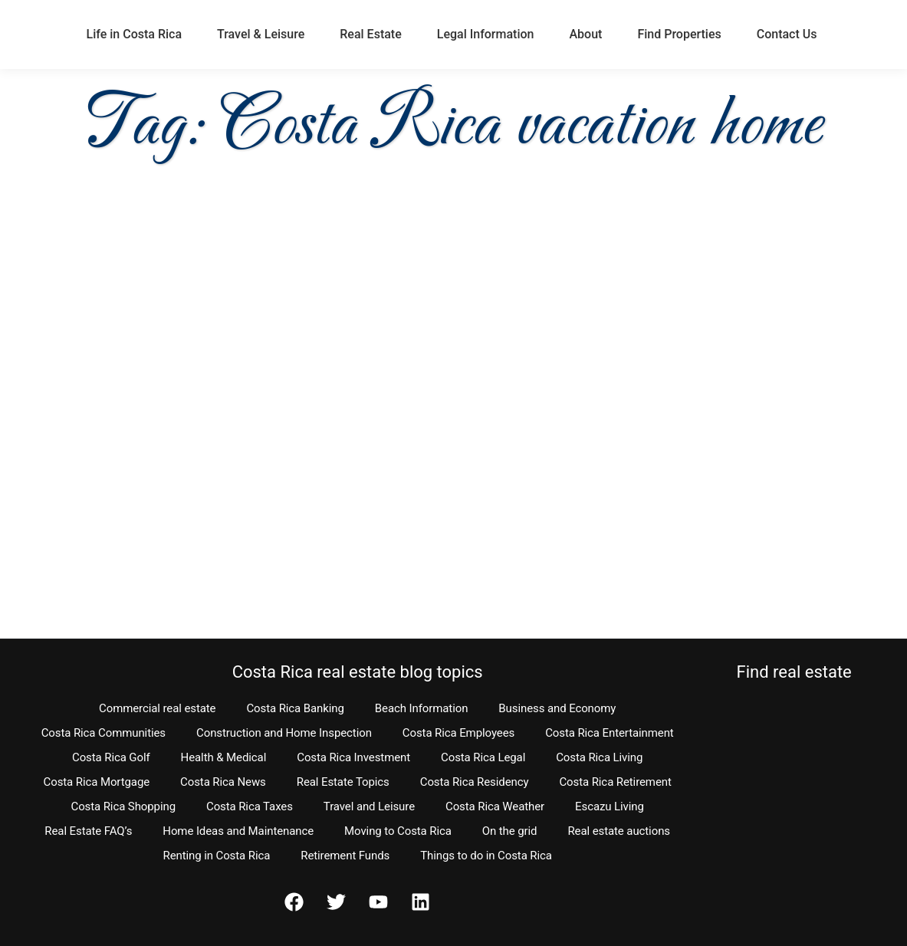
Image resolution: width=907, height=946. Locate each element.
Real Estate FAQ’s (88, 831)
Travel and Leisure (369, 806)
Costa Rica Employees (458, 733)
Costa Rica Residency (474, 782)
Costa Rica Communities (103, 733)
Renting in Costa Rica (216, 855)
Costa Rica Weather (494, 806)
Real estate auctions (618, 831)
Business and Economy (557, 708)
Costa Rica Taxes (249, 806)
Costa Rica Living (599, 757)
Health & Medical (224, 757)
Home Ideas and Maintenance (238, 831)
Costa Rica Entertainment (609, 733)
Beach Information (421, 708)
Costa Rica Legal (483, 757)
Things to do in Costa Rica (486, 855)
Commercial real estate (157, 708)
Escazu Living (609, 806)
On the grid (509, 831)
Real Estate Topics (343, 782)
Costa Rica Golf (111, 757)
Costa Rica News (223, 782)
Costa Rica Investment (353, 757)
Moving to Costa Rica (398, 831)
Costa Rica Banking (294, 708)
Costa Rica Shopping (123, 806)
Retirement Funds (345, 855)
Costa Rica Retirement (615, 782)
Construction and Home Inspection (284, 733)
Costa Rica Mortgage (97, 782)
